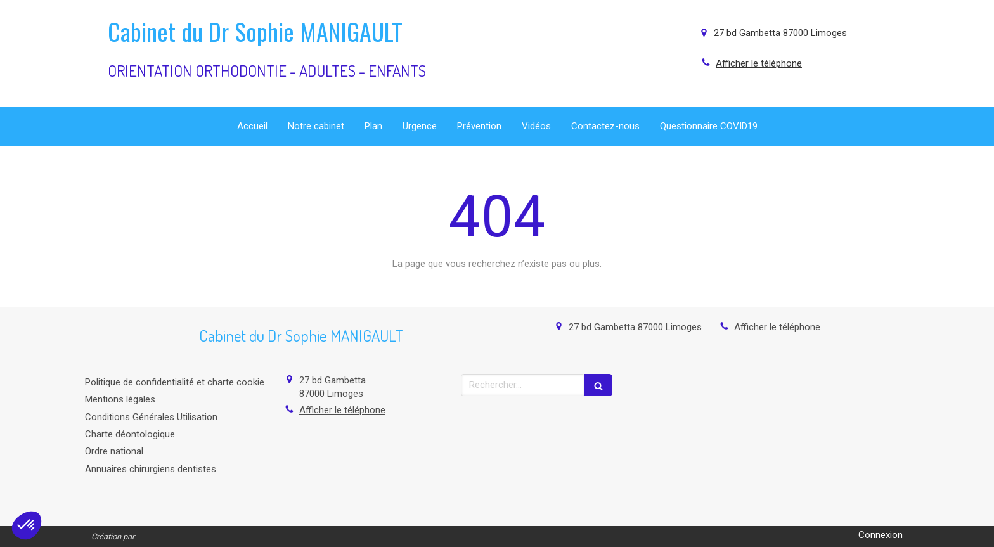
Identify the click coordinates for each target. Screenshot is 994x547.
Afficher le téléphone (759, 63)
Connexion (880, 535)
